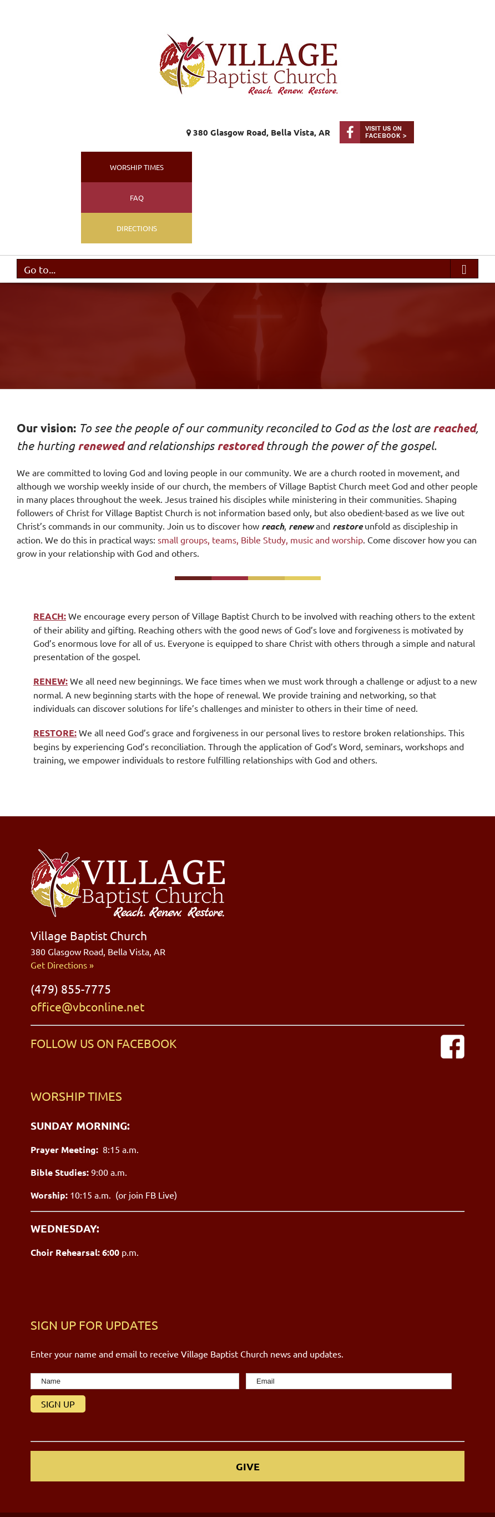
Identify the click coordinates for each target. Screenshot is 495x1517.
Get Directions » (62, 964)
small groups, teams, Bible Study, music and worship (259, 539)
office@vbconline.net (87, 1006)
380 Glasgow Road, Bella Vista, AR (258, 132)
